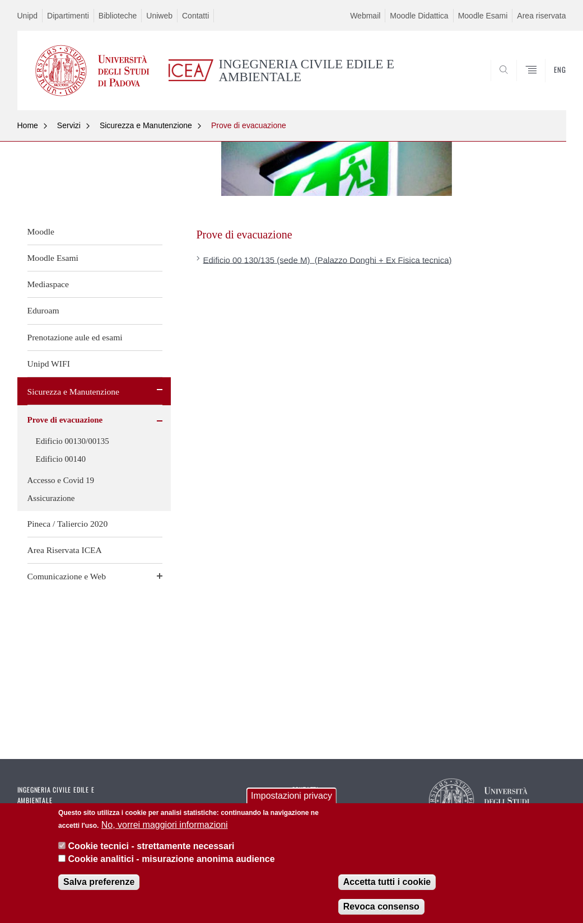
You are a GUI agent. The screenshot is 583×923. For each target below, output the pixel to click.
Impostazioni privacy (291, 799)
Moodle (41, 231)
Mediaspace (48, 284)
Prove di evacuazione (248, 125)
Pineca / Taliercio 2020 (67, 523)
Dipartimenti (68, 15)
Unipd (27, 15)
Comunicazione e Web (66, 576)
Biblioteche (118, 15)
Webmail (365, 15)
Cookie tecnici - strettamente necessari (151, 849)
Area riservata (541, 15)
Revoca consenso (381, 910)
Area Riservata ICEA (64, 550)
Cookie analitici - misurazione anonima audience (171, 862)
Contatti (195, 15)
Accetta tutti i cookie (387, 885)
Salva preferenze (98, 885)
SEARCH (519, 83)
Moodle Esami (483, 15)
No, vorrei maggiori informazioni (164, 828)
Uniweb (159, 15)
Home (27, 125)
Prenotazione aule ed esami (75, 337)
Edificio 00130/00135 (72, 441)
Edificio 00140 (61, 459)
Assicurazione (51, 498)
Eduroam (43, 310)
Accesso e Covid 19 (61, 480)
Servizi (69, 125)
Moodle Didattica (419, 15)
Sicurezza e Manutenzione (146, 125)
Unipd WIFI (48, 363)
